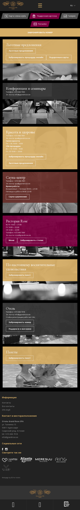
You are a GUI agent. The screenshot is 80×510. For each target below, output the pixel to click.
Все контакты (8, 406)
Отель (10, 308)
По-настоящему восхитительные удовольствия (30, 266)
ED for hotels (15, 478)
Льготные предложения (23, 44)
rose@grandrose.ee (22, 235)
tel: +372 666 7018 (10, 434)
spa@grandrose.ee (22, 138)
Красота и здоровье (20, 132)
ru (71, 5)
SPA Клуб (6, 410)
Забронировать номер (40, 32)
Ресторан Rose (17, 221)
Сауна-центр (15, 177)
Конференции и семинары (26, 88)
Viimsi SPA (13, 5)
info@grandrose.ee (22, 94)
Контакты (6, 402)
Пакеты (12, 352)
